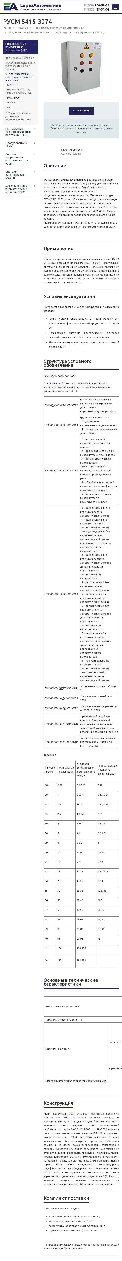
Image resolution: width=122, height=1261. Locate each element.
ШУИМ (11, 84)
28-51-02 (96, 9)
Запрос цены (81, 110)
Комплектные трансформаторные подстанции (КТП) (18, 131)
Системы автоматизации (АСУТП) (15, 174)
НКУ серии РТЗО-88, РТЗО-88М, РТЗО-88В (19, 91)
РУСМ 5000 (13, 97)
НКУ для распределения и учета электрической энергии (20, 65)
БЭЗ (9, 107)
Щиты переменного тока (19, 58)
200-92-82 (96, 5)
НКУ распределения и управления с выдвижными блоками (18, 116)
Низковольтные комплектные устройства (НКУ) (16, 47)
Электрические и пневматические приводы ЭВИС (16, 189)
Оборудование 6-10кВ (16, 144)
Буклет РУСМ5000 (71, 149)
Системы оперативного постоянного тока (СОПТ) (16, 159)
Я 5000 (11, 102)
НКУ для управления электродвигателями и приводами (18, 77)
